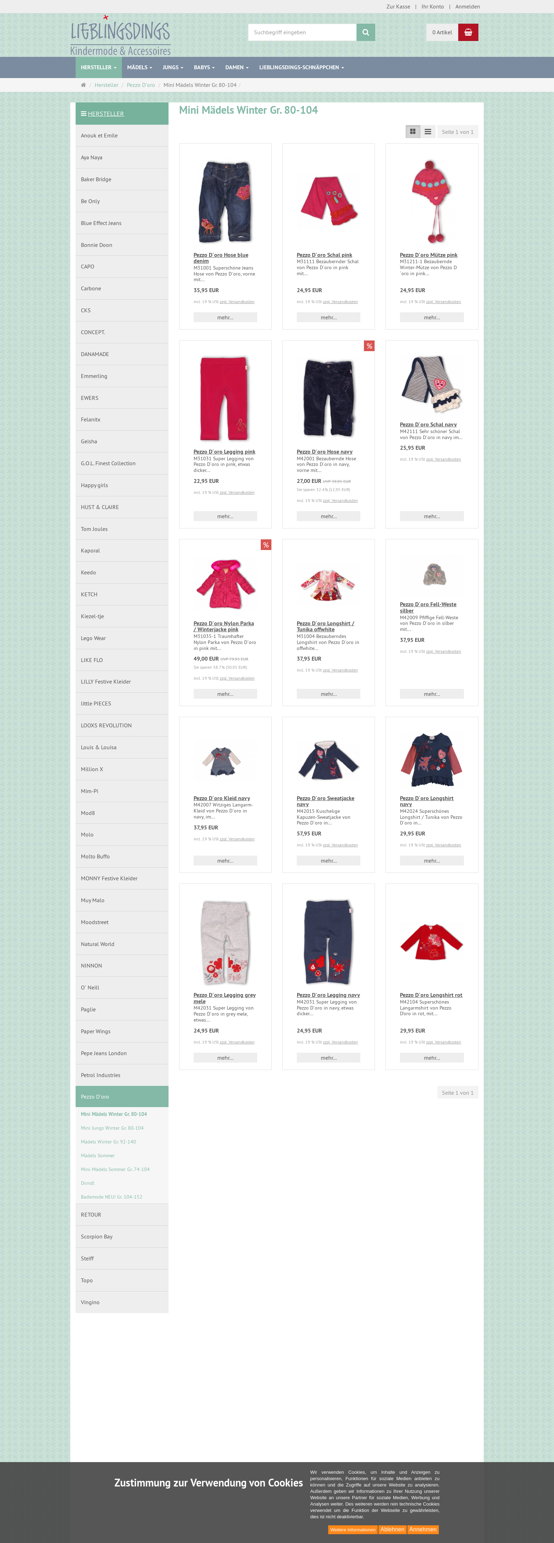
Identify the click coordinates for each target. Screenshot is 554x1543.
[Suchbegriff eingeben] (302, 32)
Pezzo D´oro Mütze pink (429, 255)
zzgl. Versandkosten (237, 301)
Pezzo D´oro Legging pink (224, 451)
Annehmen (423, 1529)
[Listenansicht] (413, 131)
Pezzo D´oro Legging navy (328, 995)
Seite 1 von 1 (458, 131)
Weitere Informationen (353, 1529)
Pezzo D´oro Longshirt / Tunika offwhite (325, 626)
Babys (204, 67)
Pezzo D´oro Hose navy (325, 451)
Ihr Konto (433, 6)
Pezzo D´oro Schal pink (324, 255)
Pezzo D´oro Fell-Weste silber (428, 607)
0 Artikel (442, 32)
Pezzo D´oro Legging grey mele (225, 998)
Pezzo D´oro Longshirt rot (431, 995)
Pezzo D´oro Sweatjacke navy (325, 801)
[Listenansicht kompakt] (428, 131)
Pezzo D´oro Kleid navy (222, 798)
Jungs (173, 67)
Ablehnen (393, 1529)
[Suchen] (365, 32)
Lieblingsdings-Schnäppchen (301, 67)
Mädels (139, 67)
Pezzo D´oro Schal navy (428, 424)
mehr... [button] (225, 317)
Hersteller (99, 67)
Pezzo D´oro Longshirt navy (427, 801)
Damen (237, 67)
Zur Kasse (398, 6)
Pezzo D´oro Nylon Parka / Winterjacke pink (224, 626)
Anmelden (467, 6)
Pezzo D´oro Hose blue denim (221, 258)
